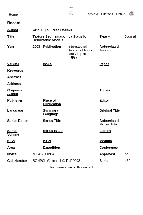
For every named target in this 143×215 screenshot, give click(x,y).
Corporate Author (15, 92)
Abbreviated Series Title (109, 122)
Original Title (110, 110)
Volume (13, 64)
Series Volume (13, 132)
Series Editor (17, 120)
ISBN (47, 141)
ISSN (11, 141)
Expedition (51, 147)
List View (92, 14)
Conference (109, 147)
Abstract (14, 77)
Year (11, 46)
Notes (12, 154)
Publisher (15, 100)
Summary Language (51, 112)
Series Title (52, 120)
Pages (104, 64)
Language (15, 110)
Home (13, 14)
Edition (105, 131)
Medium (106, 141)
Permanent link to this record (71, 167)
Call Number (17, 160)
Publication (52, 46)
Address (14, 83)
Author (12, 30)
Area (11, 147)
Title (10, 36)
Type (103, 36)
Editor (104, 100)
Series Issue (52, 131)
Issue (47, 64)
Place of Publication (52, 102)
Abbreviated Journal (109, 48)
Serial (104, 160)
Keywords (15, 70)
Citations (107, 14)
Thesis (105, 90)
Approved (107, 154)
